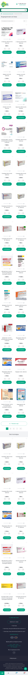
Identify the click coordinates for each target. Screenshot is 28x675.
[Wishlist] (16, 673)
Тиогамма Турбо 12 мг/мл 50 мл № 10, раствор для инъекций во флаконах (7, 598)
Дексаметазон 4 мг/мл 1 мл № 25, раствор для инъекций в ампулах (7, 273)
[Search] (25, 10)
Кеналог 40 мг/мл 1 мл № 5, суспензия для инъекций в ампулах (7, 406)
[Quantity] (7, 464)
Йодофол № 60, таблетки (21, 371)
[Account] (8, 673)
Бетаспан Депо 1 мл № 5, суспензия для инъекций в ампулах (7, 141)
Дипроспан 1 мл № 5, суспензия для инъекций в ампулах (7, 339)
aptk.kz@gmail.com (14, 634)
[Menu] (2, 673)
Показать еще (14, 423)
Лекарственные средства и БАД (8, 13)
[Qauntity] (7, 49)
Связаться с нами (14, 621)
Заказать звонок (22, 4)
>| (20, 428)
